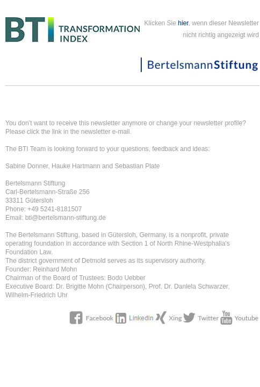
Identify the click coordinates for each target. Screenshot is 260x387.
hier (183, 23)
